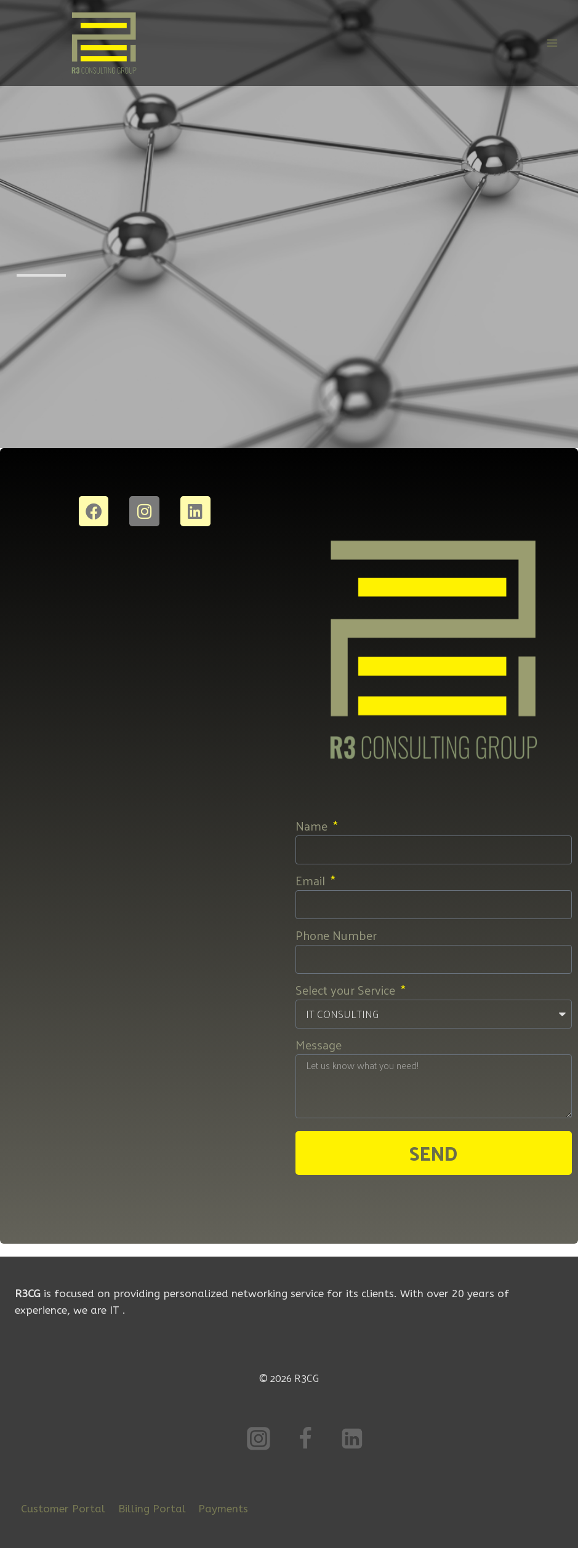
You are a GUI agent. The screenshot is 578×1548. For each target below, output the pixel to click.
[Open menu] (551, 42)
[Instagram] (258, 1438)
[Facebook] (305, 1438)
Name (313, 825)
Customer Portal (63, 1509)
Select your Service (346, 990)
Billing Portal (152, 1509)
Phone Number (336, 935)
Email (311, 880)
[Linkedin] (352, 1438)
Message (318, 1044)
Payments (223, 1509)
